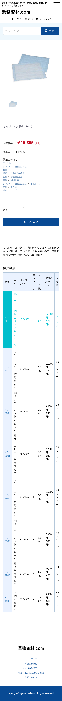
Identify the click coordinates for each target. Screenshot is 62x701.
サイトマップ (31, 659)
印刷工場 (15, 180)
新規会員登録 (31, 663)
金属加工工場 (17, 177)
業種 (5, 170)
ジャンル (7, 163)
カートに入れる (31, 222)
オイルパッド (36, 184)
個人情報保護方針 (31, 668)
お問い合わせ (31, 677)
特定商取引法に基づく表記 (31, 672)
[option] (31, 68)
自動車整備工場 (18, 173)
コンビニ (15, 190)
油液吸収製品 (21, 166)
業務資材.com (16, 11)
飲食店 (14, 187)
